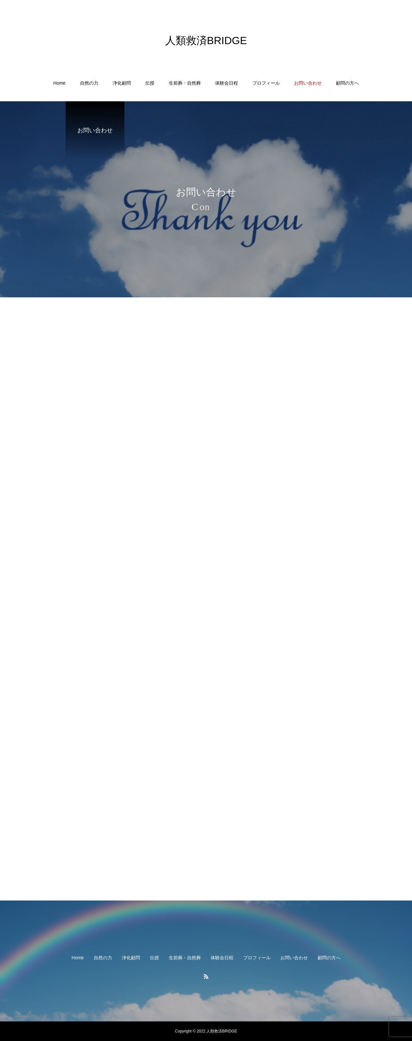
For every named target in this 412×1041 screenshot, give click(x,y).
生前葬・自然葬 (185, 83)
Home (59, 83)
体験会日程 (226, 83)
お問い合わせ (308, 83)
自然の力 (89, 83)
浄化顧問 (122, 83)
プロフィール (266, 83)
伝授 (149, 83)
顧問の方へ (347, 83)
